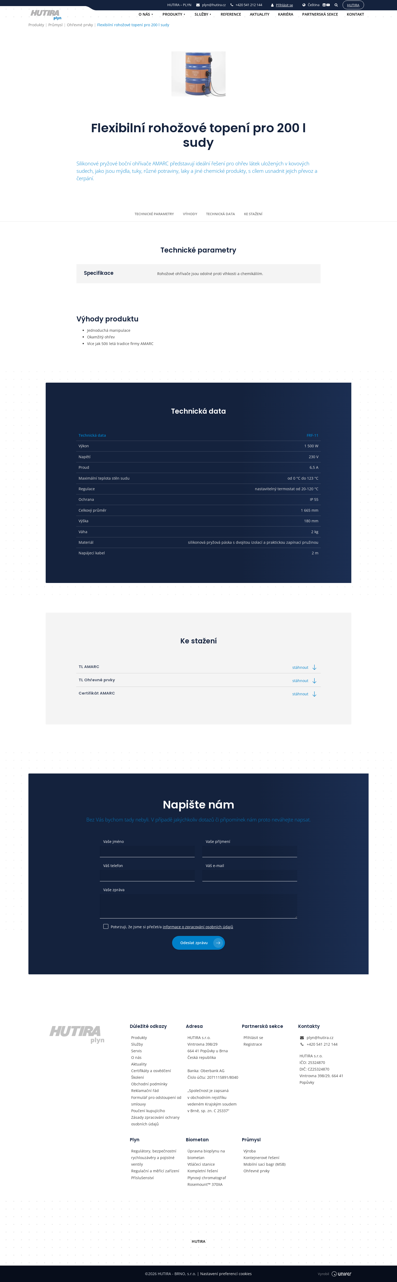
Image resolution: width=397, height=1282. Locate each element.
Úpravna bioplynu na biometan (206, 1154)
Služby (201, 14)
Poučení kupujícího (148, 1110)
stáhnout (305, 667)
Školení (137, 1077)
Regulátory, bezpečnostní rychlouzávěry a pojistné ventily (153, 1157)
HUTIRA (198, 1241)
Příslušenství (142, 1177)
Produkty (172, 14)
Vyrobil (334, 1273)
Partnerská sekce (320, 14)
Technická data (220, 213)
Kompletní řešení (202, 1170)
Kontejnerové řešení (261, 1157)
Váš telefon (113, 865)
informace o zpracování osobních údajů (198, 926)
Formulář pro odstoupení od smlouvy (156, 1101)
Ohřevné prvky (257, 1170)
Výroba (250, 1150)
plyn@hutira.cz (320, 1037)
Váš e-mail (215, 865)
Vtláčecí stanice (201, 1164)
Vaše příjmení (218, 841)
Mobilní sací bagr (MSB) (264, 1164)
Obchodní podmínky (149, 1083)
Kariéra (285, 14)
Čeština (310, 4)
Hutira (353, 5)
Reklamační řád (145, 1090)
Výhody (190, 213)
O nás (144, 14)
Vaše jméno (113, 841)
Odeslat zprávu (201, 943)
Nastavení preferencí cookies (224, 1273)
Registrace (253, 1044)
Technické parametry (154, 213)
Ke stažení (253, 213)
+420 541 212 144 (322, 1044)
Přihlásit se (282, 5)
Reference (231, 14)
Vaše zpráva (114, 889)
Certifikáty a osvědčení (151, 1070)
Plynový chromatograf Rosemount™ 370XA (206, 1181)
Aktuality (259, 14)
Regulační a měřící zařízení (155, 1170)
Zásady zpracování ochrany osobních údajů (155, 1120)
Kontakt (355, 14)
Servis (136, 1050)
